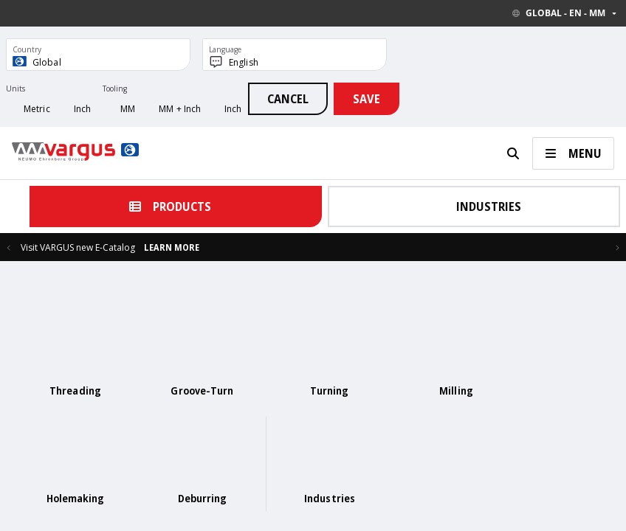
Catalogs (199, 494)
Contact (160, 494)
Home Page (116, 494)
